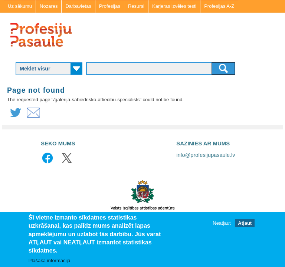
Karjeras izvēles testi (174, 6)
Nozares (49, 6)
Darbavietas (78, 6)
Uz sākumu (20, 6)
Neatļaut (221, 223)
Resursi (136, 6)
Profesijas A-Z (219, 6)
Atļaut (245, 223)
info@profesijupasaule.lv (205, 155)
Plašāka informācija (50, 260)
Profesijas (109, 6)
